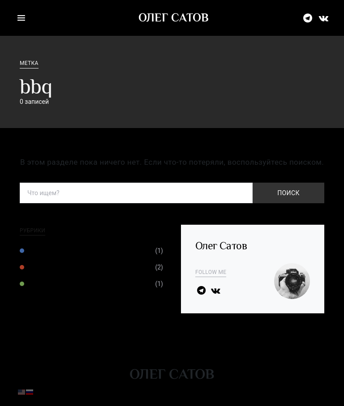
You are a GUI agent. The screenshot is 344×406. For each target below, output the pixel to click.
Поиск (288, 193)
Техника (39, 250)
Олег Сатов (173, 17)
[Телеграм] (307, 17)
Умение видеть (51, 267)
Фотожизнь (45, 283)
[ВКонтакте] (324, 17)
